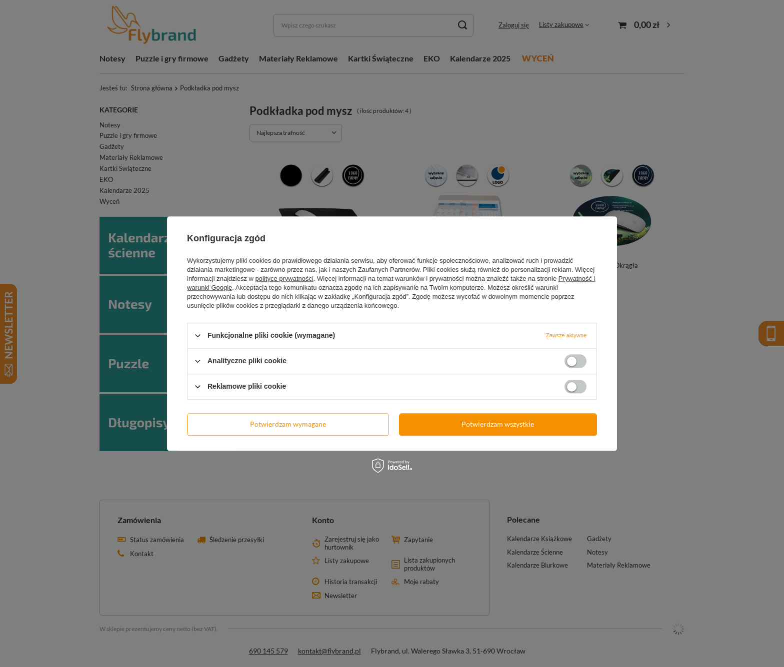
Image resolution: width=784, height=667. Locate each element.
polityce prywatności (285, 278)
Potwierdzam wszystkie (498, 424)
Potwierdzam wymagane (288, 424)
